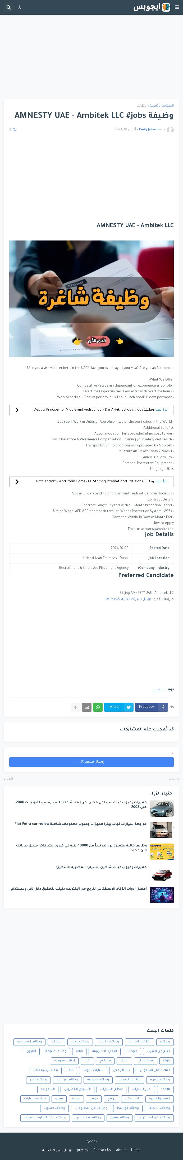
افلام (79, 1051)
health (165, 1089)
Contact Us (102, 1150)
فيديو (59, 1099)
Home (136, 1150)
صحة (76, 1099)
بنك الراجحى (121, 1070)
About (121, 1150)
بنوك (166, 1061)
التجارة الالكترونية (104, 1051)
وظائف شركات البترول (154, 1118)
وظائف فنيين (119, 1118)
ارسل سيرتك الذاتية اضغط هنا (127, 599)
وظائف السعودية (29, 1042)
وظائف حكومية (98, 1080)
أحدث (172, 779)
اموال (124, 1061)
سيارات (56, 1042)
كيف (70, 1070)
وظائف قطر (38, 1080)
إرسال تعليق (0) (92, 762)
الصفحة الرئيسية (162, 106)
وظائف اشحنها (159, 1108)
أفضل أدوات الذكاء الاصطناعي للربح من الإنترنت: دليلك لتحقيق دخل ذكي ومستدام (79, 889)
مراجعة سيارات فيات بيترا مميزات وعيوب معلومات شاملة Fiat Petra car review (81, 824)
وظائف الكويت (109, 1042)
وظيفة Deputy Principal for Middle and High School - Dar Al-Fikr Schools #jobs (94, 410)
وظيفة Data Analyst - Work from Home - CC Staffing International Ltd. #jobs (95, 482)
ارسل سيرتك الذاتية (57, 1150)
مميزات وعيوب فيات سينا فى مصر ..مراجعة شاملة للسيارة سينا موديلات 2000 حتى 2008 (81, 805)
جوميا (94, 1099)
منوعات (131, 1051)
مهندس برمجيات (45, 1070)
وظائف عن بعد (67, 1080)
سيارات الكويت (93, 1070)
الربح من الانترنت (158, 1051)
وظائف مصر (80, 1042)
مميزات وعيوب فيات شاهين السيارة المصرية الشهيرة (101, 867)
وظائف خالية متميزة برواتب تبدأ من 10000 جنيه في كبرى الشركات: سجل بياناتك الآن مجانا (81, 848)
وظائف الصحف (129, 1080)
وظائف (141, 106)
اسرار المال (146, 1061)
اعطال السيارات (111, 1089)
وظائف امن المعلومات (91, 1108)
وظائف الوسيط (128, 1108)
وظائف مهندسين (88, 1118)
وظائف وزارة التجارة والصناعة (45, 1118)
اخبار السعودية (64, 1061)
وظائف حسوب (54, 1108)
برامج (111, 1099)
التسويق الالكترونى (77, 1089)
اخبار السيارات (141, 1089)
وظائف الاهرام (160, 1080)
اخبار (87, 1061)
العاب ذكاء (132, 1099)
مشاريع (105, 1061)
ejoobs (91, 1141)
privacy (82, 1150)
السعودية (48, 1089)
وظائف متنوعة (55, 1051)
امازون (31, 1051)
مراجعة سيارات (35, 1099)
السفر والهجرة (159, 1099)
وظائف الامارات (139, 1042)
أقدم (10, 779)
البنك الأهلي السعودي (154, 1070)
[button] (177, 7)
